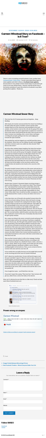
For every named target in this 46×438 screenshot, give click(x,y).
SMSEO (13, 40)
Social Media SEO (10, 435)
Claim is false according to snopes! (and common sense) (19, 332)
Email (6, 356)
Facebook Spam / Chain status (11, 80)
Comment (6, 379)
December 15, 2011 (22, 40)
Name (5, 392)
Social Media (33, 30)
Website (5, 405)
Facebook (21, 30)
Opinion (27, 30)
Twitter (3, 427)
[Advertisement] (23, 16)
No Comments (34, 40)
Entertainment (13, 30)
